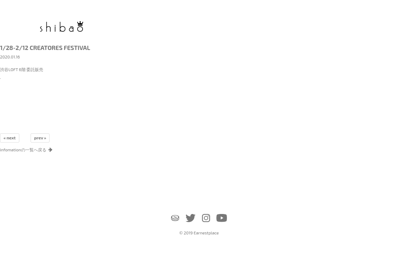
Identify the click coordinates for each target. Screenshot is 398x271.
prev (38, 137)
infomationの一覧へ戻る (23, 149)
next (11, 137)
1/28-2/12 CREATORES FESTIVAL (45, 47)
